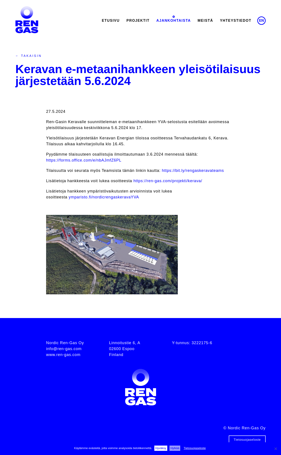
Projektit (138, 20)
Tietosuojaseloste (247, 439)
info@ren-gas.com (64, 349)
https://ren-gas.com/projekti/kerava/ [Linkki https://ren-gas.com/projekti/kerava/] (167, 181)
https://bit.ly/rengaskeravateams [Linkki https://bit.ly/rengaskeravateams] (193, 170)
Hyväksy (160, 448)
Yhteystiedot (235, 20)
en (261, 20)
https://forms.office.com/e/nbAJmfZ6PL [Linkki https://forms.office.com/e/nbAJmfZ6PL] (83, 160)
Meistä (205, 20)
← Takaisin (28, 56)
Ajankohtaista (173, 20)
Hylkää (175, 448)
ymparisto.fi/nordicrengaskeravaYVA (104, 197)
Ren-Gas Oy (26, 19)
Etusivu (111, 20)
